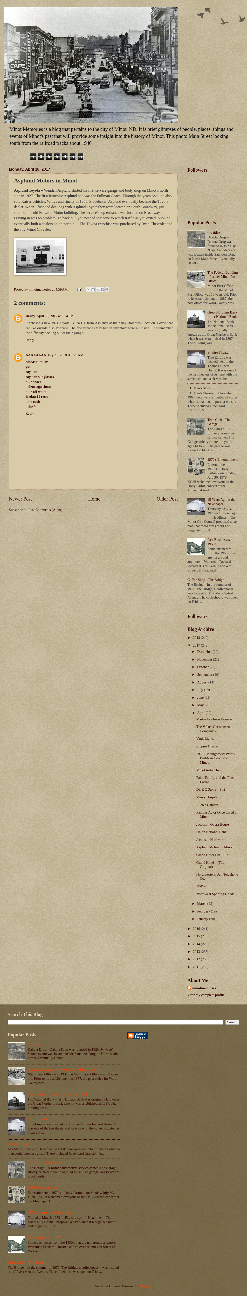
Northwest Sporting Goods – (216, 894)
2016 (197, 929)
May (201, 705)
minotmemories (204, 988)
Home (94, 499)
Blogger (145, 1286)
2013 (197, 952)
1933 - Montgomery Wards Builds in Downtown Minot (215, 758)
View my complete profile (206, 995)
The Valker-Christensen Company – (213, 729)
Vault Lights (205, 738)
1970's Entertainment (222, 459)
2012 (197, 959)
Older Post (167, 499)
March (202, 904)
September (205, 674)
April (201, 713)
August (202, 682)
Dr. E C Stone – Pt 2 (210, 789)
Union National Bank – (212, 832)
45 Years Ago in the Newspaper (221, 502)
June (201, 697)
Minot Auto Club (208, 770)
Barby (30, 316)
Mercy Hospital (207, 797)
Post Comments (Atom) (45, 510)
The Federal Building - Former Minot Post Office (222, 277)
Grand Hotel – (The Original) (210, 865)
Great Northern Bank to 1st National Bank (222, 314)
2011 (197, 967)
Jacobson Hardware (210, 840)
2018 (197, 638)
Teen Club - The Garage (45, 1163)
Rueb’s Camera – (208, 805)
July (200, 690)
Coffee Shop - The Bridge (205, 580)
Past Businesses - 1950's (45, 1238)
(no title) (213, 232)
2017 (197, 645)
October (203, 667)
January (203, 919)
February (204, 911)
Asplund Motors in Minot (214, 847)
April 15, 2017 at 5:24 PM (55, 316)
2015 (197, 936)
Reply (30, 340)
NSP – (201, 886)
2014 (197, 944)
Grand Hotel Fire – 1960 (213, 855)
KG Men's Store (198, 388)
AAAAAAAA (36, 355)
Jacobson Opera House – (214, 824)
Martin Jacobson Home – (214, 719)
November (205, 659)
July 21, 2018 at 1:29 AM (65, 355)
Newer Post (20, 499)
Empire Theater (218, 352)
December (205, 652)
